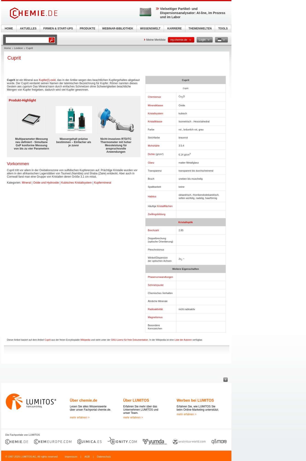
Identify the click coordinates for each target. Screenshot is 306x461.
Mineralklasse (155, 105)
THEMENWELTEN (200, 28)
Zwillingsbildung (156, 214)
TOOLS (223, 28)
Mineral (26, 182)
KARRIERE (174, 28)
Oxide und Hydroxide (46, 182)
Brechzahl (153, 230)
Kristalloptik (185, 222)
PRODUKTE (87, 28)
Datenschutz (104, 456)
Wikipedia (85, 340)
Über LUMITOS (136, 400)
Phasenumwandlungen (160, 277)
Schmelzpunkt (155, 285)
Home (7, 48)
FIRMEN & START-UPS (58, 28)
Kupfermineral (102, 182)
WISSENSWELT (150, 28)
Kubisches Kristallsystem (76, 182)
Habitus (152, 196)
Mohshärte (154, 145)
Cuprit (47, 340)
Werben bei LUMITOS (195, 400)
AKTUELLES (28, 28)
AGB (87, 456)
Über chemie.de (83, 400)
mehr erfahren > (80, 417)
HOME (9, 28)
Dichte (151, 154)
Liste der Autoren (183, 340)
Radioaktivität (155, 309)
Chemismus (154, 96)
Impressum (71, 456)
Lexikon (18, 48)
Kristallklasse (155, 121)
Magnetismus (155, 317)
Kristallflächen (164, 206)
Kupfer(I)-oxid (47, 80)
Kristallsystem (155, 113)
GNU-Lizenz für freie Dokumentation (129, 340)
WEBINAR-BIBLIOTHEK (117, 28)
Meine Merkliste (156, 39)
